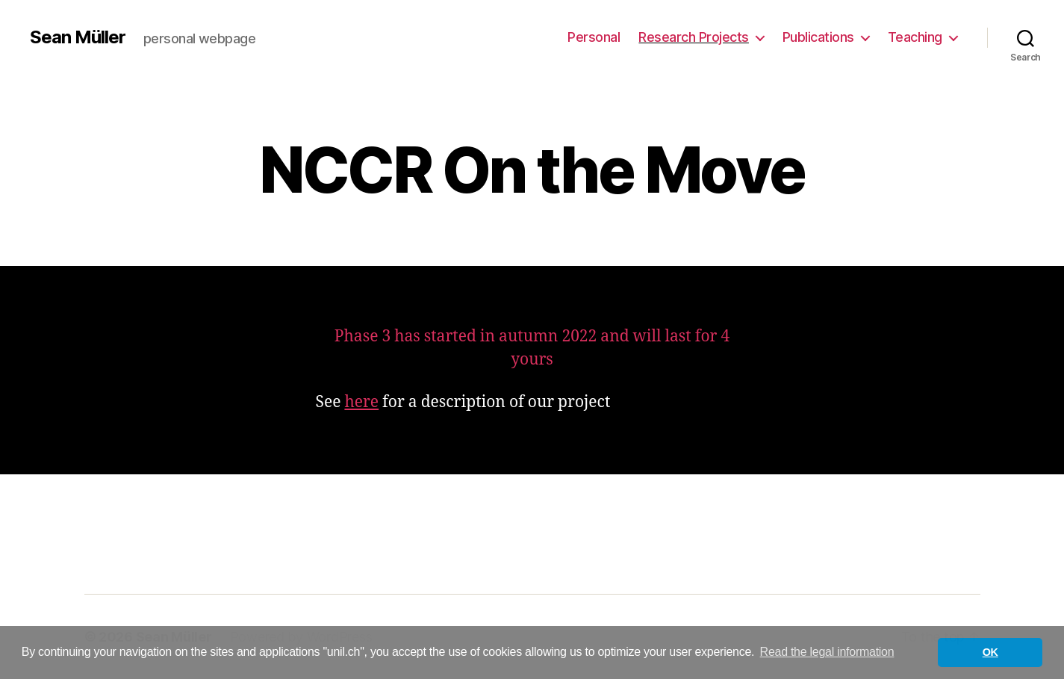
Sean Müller (77, 37)
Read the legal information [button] (827, 651)
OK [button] (990, 652)
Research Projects (693, 37)
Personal (593, 37)
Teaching (915, 37)
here (361, 402)
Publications (818, 37)
